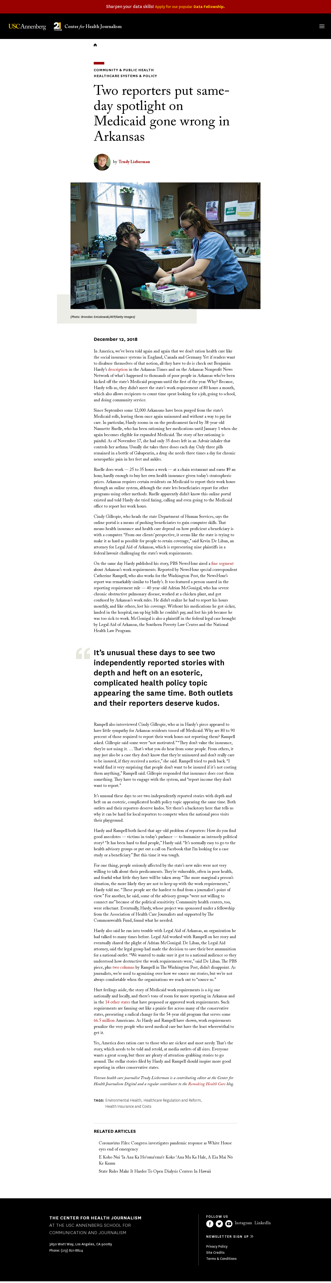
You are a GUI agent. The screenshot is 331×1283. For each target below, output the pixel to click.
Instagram (243, 1225)
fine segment (222, 565)
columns (127, 969)
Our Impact (276, 25)
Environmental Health (123, 1102)
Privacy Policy (217, 1248)
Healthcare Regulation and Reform (172, 1102)
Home (95, 47)
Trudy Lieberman (134, 164)
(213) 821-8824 (72, 1252)
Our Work (248, 25)
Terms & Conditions (221, 1260)
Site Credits (215, 1254)
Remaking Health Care (206, 1086)
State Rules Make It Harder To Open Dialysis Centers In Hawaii (155, 1173)
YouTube (228, 1225)
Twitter (219, 1225)
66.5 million (104, 1022)
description (118, 371)
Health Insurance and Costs (128, 1108)
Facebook (209, 1225)
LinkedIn (262, 1225)
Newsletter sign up (227, 1238)
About (194, 25)
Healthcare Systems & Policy (122, 78)
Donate (302, 25)
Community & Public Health (120, 72)
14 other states (117, 1004)
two (116, 969)
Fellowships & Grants (219, 28)
